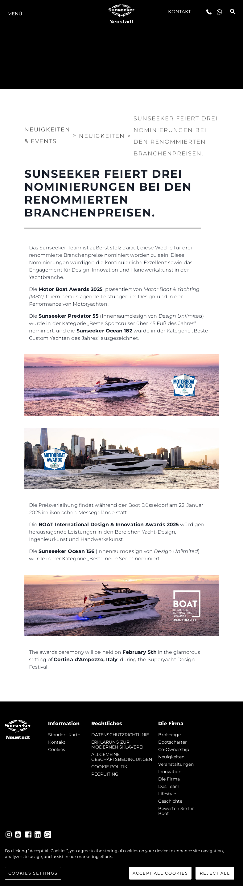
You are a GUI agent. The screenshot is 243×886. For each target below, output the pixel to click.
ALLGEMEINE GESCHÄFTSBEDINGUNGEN (121, 757)
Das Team (168, 786)
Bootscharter (172, 742)
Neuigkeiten (171, 757)
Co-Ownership (173, 749)
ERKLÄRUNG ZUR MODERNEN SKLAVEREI (117, 744)
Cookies (56, 749)
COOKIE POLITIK (109, 766)
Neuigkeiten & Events (47, 131)
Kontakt (179, 11)
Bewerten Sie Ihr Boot (176, 811)
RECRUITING (104, 774)
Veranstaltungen (176, 764)
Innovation (169, 771)
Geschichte (170, 801)
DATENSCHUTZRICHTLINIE (120, 734)
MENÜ (14, 14)
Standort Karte (64, 734)
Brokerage (169, 734)
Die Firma (169, 779)
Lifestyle (167, 794)
